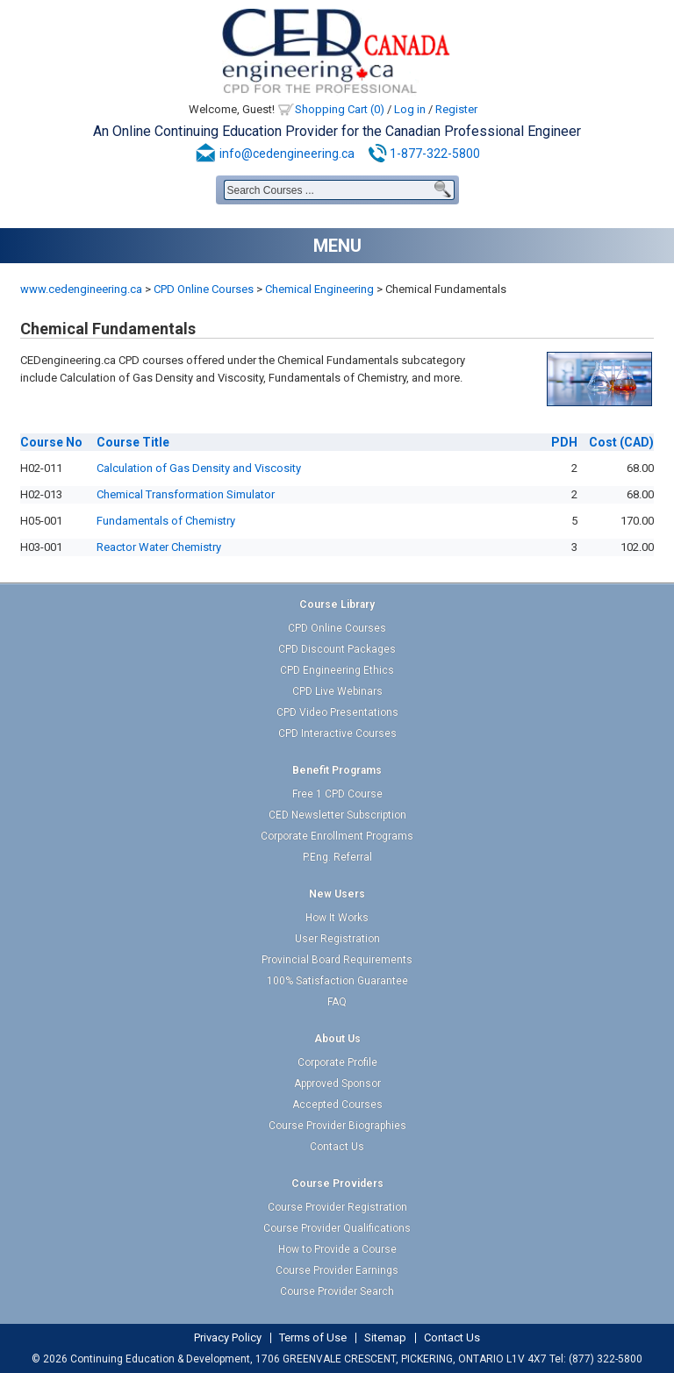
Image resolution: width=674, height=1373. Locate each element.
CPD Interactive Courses (337, 733)
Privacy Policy (228, 1338)
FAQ (337, 1002)
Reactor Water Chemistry (159, 547)
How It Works (337, 918)
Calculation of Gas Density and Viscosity (199, 468)
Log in (410, 109)
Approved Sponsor (337, 1083)
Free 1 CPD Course (337, 794)
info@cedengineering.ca (287, 154)
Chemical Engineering (319, 289)
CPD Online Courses (204, 289)
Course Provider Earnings (337, 1270)
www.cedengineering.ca (81, 289)
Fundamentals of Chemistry (166, 520)
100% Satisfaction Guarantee (337, 981)
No (51, 442)
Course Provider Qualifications (337, 1228)
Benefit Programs (337, 770)
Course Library (337, 604)
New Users (337, 894)
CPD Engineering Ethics (337, 670)
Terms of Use (313, 1338)
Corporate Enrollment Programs (337, 836)
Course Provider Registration (337, 1207)
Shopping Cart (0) (339, 109)
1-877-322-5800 (435, 154)
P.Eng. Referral (337, 857)
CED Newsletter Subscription (337, 815)
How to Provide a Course (337, 1249)
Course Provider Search (337, 1291)
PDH (564, 442)
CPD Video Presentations (337, 712)
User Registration (337, 939)
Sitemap (385, 1338)
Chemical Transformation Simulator (186, 494)
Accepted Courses (337, 1104)
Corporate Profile (337, 1062)
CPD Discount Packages (337, 649)
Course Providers (337, 1183)
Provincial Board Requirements (337, 960)
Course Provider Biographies (337, 1125)
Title (133, 442)
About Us (337, 1039)
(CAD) (621, 442)
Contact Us (337, 1147)
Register (456, 109)
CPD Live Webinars (337, 691)
